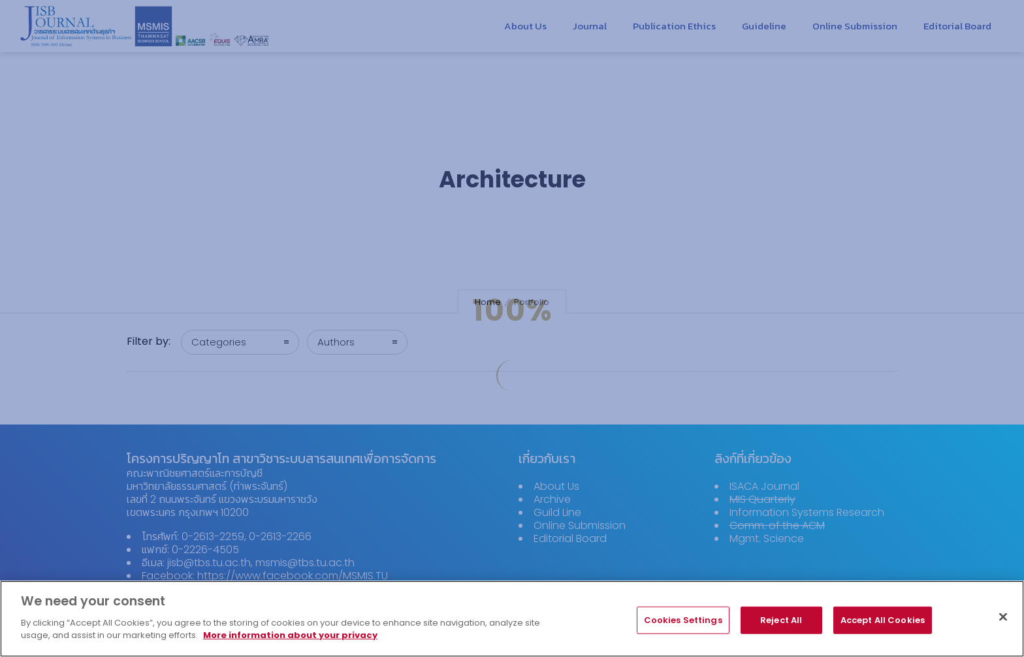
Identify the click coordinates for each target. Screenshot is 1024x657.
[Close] (1003, 622)
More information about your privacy (290, 641)
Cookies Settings (683, 625)
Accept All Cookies (882, 625)
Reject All (781, 625)
